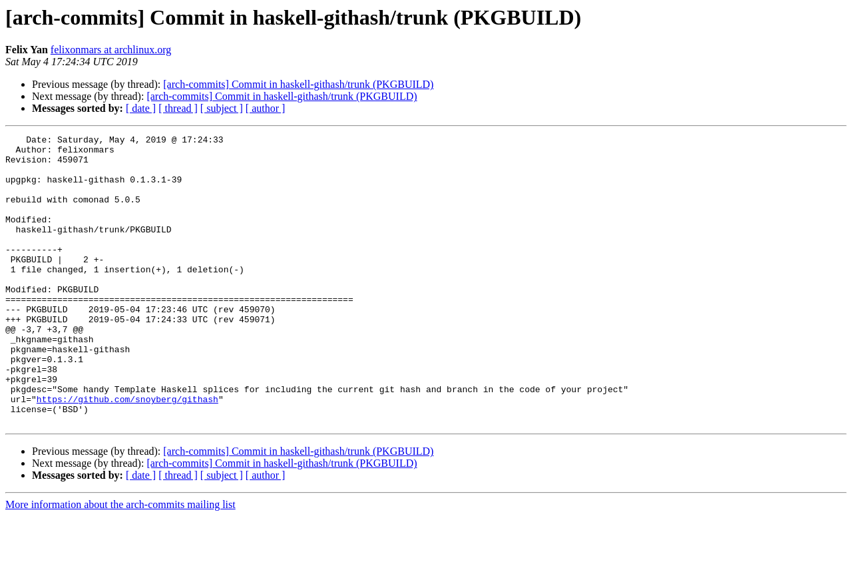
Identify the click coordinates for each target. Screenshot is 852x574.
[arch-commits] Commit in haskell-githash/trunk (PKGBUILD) (298, 84)
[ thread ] (178, 108)
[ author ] (266, 108)
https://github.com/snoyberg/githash (127, 453)
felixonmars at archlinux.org (111, 49)
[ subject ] (221, 108)
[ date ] (141, 108)
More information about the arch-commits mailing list (120, 562)
